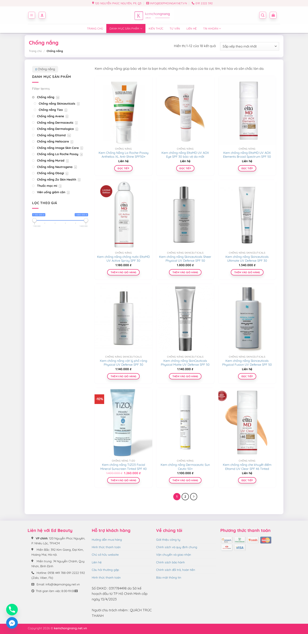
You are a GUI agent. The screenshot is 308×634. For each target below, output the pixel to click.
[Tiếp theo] (193, 496)
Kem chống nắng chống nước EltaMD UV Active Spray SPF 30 (123, 259)
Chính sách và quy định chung (176, 547)
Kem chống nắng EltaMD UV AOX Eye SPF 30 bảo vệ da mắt (185, 155)
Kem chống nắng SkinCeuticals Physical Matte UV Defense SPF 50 (185, 363)
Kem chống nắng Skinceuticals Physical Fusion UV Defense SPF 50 (247, 363)
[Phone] (12, 609)
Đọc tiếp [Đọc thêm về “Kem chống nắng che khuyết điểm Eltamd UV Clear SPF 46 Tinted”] (247, 480)
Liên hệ (192, 28)
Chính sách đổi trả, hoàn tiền (175, 570)
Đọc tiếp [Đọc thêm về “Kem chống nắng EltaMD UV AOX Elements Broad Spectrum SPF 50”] (247, 168)
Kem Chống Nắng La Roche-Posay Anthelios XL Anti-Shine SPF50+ (123, 155)
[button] (31, 15)
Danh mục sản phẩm (126, 29)
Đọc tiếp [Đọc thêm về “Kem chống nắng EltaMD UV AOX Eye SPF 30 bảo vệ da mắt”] (185, 168)
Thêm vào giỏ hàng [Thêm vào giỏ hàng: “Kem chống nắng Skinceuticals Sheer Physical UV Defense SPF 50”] (185, 272)
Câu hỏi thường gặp (105, 570)
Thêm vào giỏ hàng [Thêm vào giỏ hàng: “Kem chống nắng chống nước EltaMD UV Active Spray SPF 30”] (123, 272)
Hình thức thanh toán (106, 547)
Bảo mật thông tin (168, 577)
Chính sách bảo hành (170, 562)
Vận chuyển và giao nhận (173, 555)
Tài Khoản (212, 29)
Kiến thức (156, 28)
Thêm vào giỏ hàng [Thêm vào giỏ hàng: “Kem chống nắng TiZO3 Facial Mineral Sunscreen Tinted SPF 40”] (123, 480)
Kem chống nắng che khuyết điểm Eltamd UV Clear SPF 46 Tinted (247, 467)
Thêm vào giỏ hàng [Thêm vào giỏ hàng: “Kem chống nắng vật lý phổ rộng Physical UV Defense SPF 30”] (123, 376)
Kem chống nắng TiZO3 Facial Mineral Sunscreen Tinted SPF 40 (123, 467)
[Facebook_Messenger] (12, 623)
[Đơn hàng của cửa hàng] (249, 46)
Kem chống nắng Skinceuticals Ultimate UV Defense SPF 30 (247, 259)
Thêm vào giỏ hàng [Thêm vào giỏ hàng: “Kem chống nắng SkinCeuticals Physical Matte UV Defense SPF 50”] (185, 376)
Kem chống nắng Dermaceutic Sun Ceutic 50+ (185, 467)
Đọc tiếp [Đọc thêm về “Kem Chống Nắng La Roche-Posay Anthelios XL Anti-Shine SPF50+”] (123, 168)
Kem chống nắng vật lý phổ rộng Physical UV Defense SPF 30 (123, 363)
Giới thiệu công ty (168, 540)
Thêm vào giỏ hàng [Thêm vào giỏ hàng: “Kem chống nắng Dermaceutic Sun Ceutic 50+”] (185, 480)
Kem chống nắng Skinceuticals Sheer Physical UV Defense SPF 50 (185, 259)
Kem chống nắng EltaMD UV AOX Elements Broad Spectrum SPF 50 (247, 155)
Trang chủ (95, 28)
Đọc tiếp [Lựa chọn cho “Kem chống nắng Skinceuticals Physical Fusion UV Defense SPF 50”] (247, 376)
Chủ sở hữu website (105, 555)
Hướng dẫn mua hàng (107, 540)
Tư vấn (175, 28)
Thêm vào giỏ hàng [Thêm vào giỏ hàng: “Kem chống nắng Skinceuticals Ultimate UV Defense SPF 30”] (247, 272)
